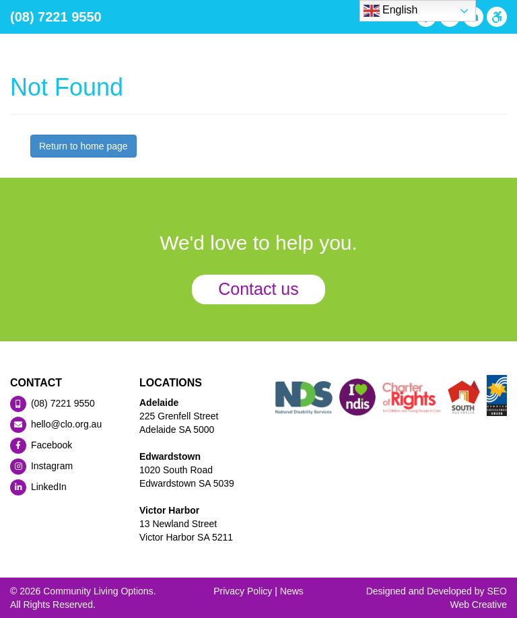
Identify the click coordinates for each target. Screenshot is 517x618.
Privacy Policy (242, 591)
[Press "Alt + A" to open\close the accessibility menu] (495, 17)
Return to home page (83, 146)
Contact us (258, 288)
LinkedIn (38, 486)
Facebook (41, 445)
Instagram (41, 465)
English (391, 11)
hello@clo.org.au (56, 424)
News (292, 591)
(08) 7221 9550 (56, 16)
